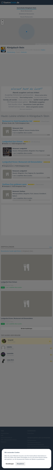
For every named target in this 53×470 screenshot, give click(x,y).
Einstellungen (10, 463)
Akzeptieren (20, 463)
